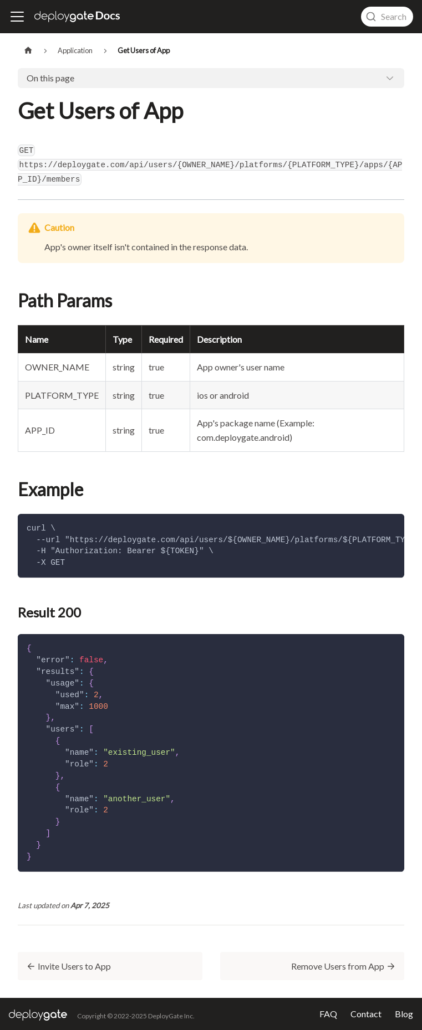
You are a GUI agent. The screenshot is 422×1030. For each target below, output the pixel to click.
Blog (404, 1014)
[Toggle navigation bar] (17, 16)
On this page (50, 78)
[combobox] (387, 17)
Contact (366, 1014)
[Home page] (28, 50)
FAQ (328, 1014)
